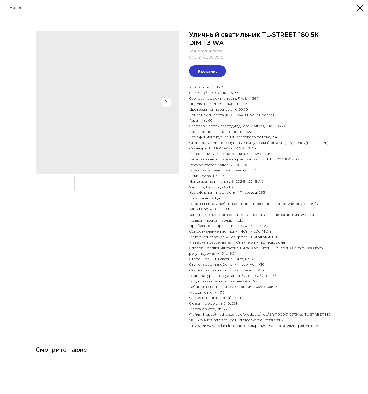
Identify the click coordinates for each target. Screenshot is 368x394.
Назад (15, 7)
